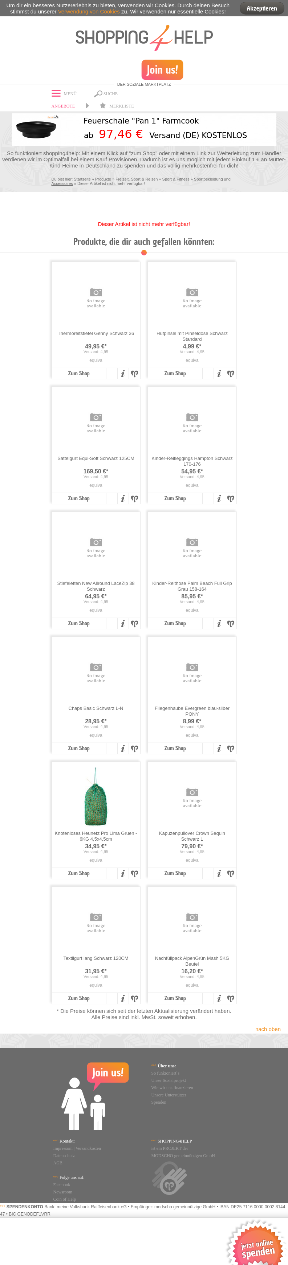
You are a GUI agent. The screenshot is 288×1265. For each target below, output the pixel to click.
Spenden (158, 1102)
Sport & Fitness (176, 179)
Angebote (63, 106)
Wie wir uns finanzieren (172, 1087)
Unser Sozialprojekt (168, 1080)
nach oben (268, 1029)
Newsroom (63, 1192)
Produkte (103, 179)
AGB (57, 1162)
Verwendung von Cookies (89, 11)
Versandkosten (88, 1148)
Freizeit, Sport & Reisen (136, 179)
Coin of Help (64, 1199)
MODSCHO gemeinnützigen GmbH (183, 1155)
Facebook (61, 1184)
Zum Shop (78, 373)
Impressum (63, 1148)
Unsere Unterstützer (168, 1095)
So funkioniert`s (165, 1073)
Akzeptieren (262, 8)
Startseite (82, 179)
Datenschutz (64, 1155)
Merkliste (117, 106)
